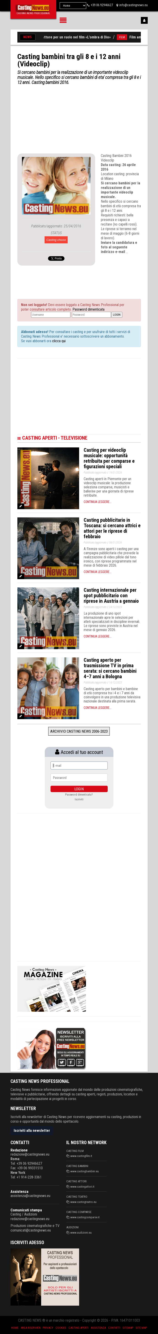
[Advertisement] (79, 119)
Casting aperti (78, 1327)
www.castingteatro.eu (83, 1202)
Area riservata (30, 1327)
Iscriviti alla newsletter (32, 1130)
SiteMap (128, 1327)
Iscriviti (79, 799)
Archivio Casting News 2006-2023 (79, 731)
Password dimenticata (88, 309)
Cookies (61, 1327)
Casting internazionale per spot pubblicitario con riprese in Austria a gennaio (111, 595)
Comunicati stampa (26, 1210)
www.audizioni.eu (81, 1232)
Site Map (141, 1327)
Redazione (19, 1150)
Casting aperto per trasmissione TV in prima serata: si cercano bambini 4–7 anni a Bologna (110, 668)
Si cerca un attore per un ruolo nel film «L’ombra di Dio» (70, 37)
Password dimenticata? (79, 794)
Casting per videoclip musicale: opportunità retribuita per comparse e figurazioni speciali (109, 458)
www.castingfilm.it (81, 1156)
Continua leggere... (98, 502)
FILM (125, 37)
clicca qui (58, 341)
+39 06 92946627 (102, 5)
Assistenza (19, 1191)
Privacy (48, 1327)
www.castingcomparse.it (85, 1217)
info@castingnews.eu (133, 5)
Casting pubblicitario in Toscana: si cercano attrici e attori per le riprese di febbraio (112, 528)
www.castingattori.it (82, 1186)
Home (15, 1327)
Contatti (114, 1327)
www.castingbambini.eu (84, 1171)
